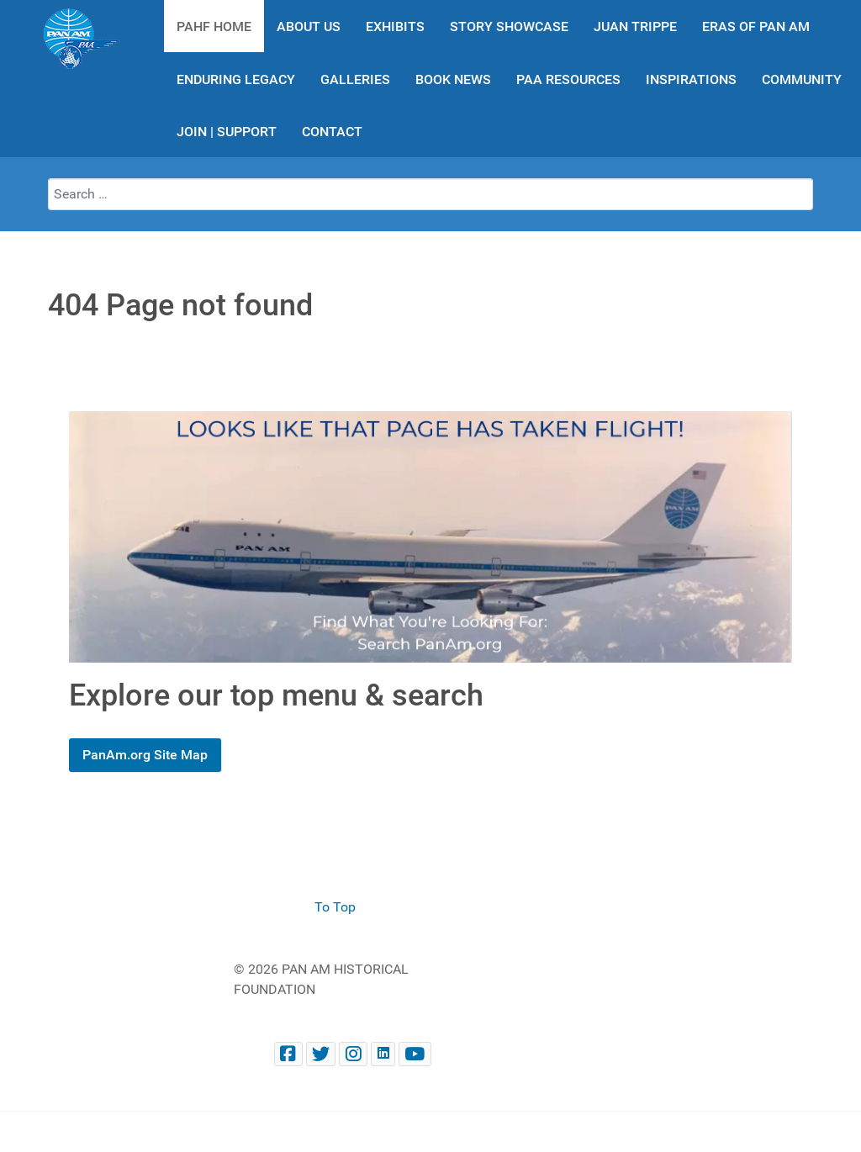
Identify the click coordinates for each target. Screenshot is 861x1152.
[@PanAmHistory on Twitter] (321, 1054)
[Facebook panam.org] (288, 1054)
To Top (335, 907)
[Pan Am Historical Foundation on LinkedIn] (383, 1054)
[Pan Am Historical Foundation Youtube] (415, 1054)
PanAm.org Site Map (145, 755)
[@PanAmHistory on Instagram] (353, 1054)
